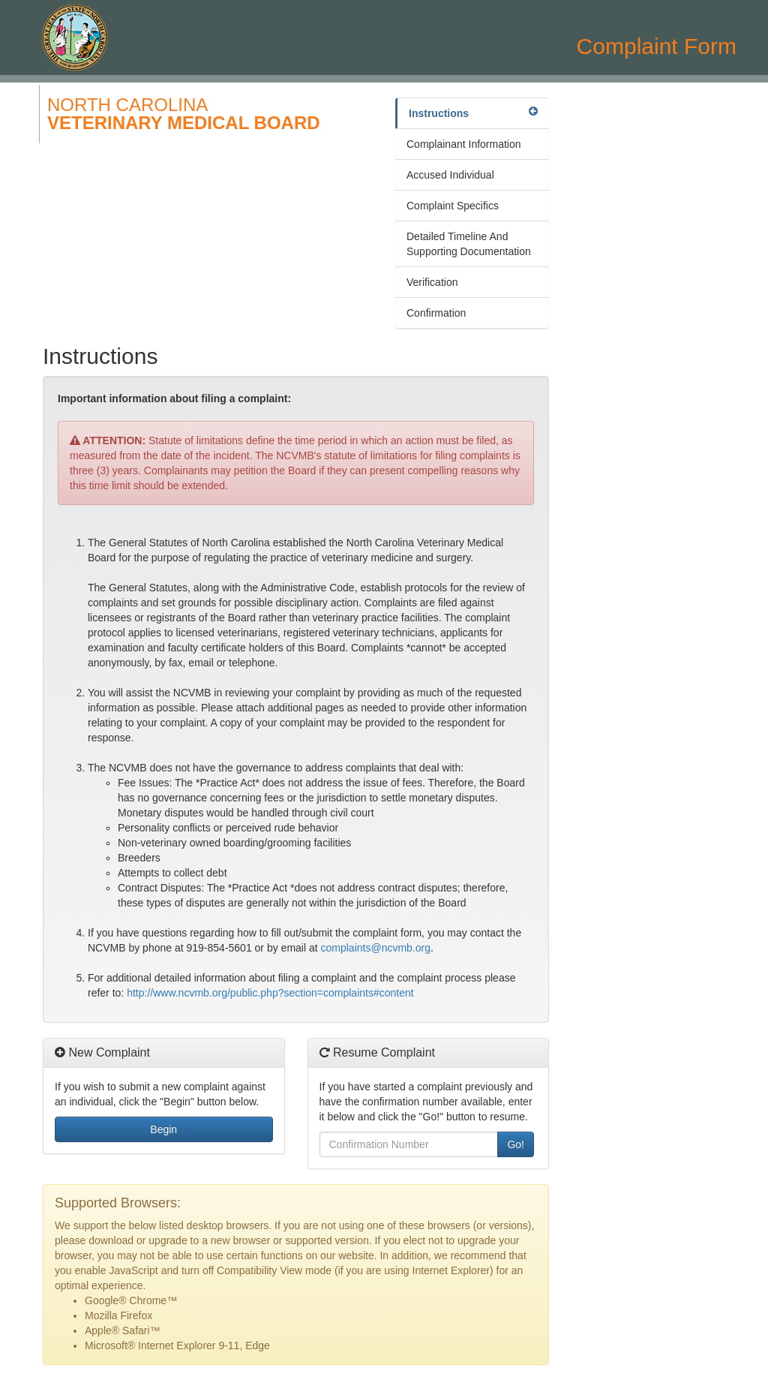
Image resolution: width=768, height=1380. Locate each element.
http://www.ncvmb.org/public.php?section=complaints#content (270, 993)
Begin (163, 1129)
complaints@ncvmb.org (376, 948)
